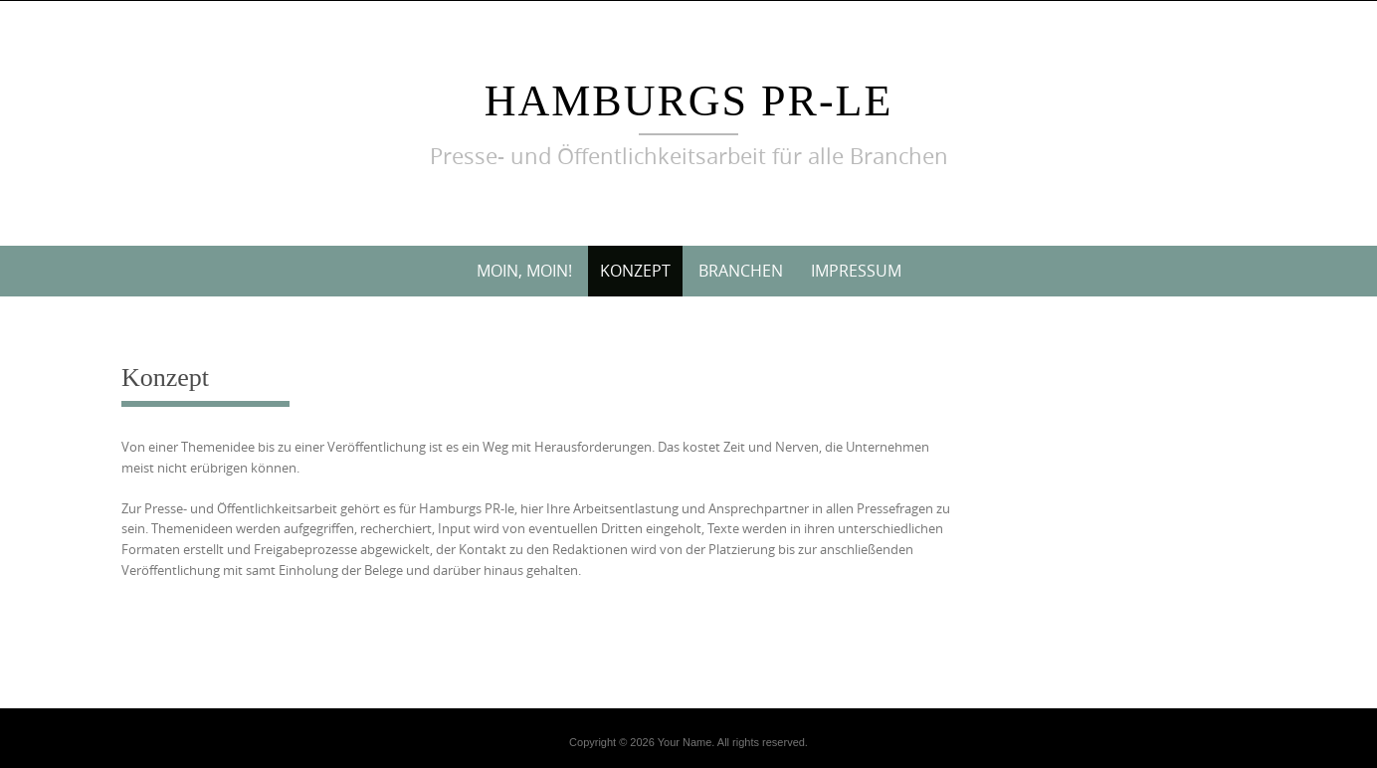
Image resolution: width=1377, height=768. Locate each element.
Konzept (635, 271)
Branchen (740, 271)
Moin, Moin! (524, 271)
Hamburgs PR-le (689, 101)
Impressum (856, 271)
